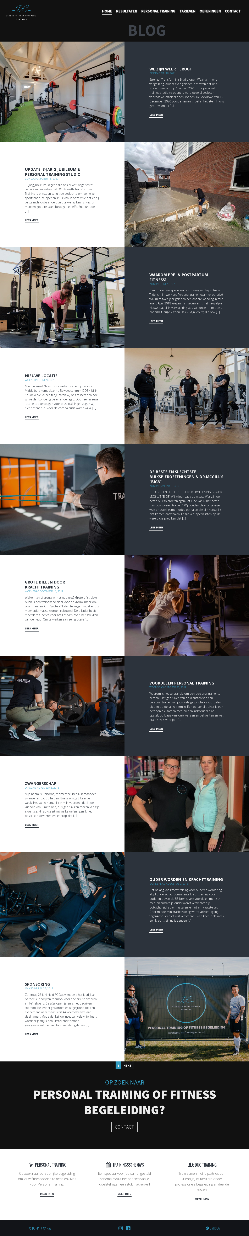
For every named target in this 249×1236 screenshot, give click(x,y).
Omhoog (215, 1228)
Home (107, 11)
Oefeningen (210, 11)
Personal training (158, 11)
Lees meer (156, 115)
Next (127, 1065)
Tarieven (187, 11)
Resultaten (126, 11)
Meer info (47, 1194)
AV (49, 1228)
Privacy (41, 1228)
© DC (32, 1228)
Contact (233, 11)
